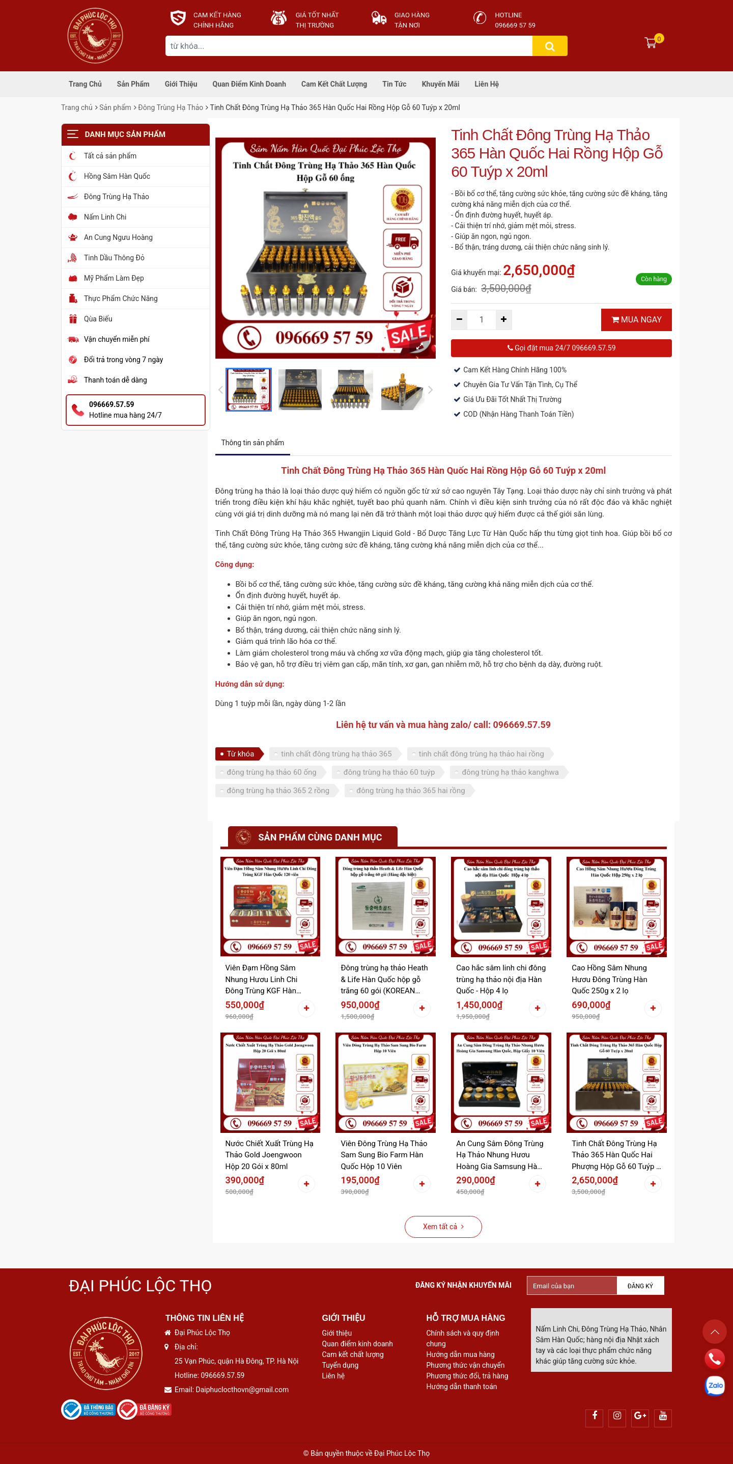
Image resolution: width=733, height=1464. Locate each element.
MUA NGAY (636, 319)
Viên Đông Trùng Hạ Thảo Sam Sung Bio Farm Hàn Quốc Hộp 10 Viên (384, 1155)
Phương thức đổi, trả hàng (468, 1376)
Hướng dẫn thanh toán (462, 1386)
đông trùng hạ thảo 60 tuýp (389, 772)
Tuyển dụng (340, 1365)
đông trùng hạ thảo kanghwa (510, 772)
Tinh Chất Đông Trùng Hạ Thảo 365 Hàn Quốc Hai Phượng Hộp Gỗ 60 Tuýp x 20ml (616, 1156)
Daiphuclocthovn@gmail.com (242, 1390)
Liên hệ (487, 84)
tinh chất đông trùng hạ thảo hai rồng (481, 753)
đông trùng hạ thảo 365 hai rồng (410, 790)
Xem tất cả (443, 1227)
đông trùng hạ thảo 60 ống (272, 772)
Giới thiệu (181, 84)
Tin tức (394, 84)
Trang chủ (85, 84)
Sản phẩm (133, 84)
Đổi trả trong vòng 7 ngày (123, 360)
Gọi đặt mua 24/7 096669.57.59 (562, 348)
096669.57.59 (222, 1375)
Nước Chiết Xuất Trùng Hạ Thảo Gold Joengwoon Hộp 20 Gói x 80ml (269, 1155)
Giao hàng (412, 15)
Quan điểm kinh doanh (249, 84)
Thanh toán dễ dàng (115, 380)
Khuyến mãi (441, 84)
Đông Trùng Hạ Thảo (170, 107)
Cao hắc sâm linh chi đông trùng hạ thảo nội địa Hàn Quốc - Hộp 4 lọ (501, 979)
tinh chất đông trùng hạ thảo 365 (336, 753)
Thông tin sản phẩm (253, 443)
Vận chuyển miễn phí (117, 339)
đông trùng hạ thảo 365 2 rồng (278, 790)
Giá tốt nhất (317, 15)
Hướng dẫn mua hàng (461, 1354)
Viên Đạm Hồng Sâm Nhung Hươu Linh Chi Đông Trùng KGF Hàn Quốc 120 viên (261, 980)
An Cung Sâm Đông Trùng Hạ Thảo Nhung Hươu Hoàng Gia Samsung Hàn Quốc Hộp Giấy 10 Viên (499, 1156)
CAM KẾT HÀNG (217, 15)
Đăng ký (640, 1286)
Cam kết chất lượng (334, 84)
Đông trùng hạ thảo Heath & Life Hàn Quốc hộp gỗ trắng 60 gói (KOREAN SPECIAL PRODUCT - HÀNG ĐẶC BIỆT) (384, 980)
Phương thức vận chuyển (466, 1365)
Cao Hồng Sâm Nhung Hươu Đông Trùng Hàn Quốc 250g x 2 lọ (609, 979)
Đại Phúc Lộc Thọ (140, 1285)
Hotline (508, 15)
